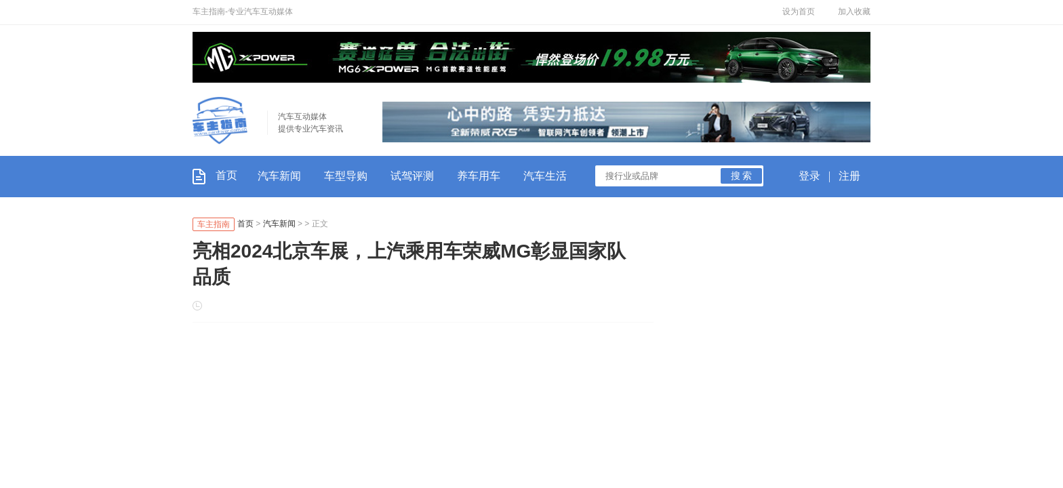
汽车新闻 (279, 176)
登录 (809, 176)
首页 (215, 175)
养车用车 (478, 176)
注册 (849, 176)
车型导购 (345, 176)
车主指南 (213, 224)
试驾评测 (412, 176)
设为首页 (798, 11)
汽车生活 (545, 176)
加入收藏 (854, 11)
